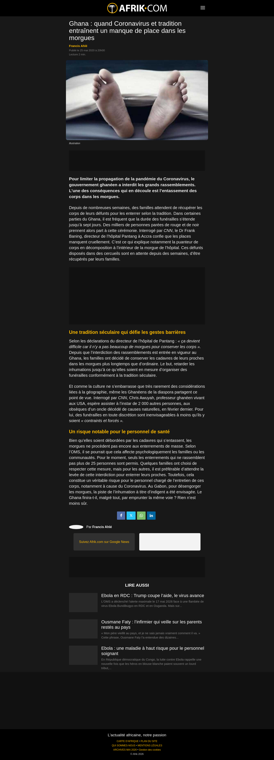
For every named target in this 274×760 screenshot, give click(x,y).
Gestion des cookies (150, 749)
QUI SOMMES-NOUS (124, 745)
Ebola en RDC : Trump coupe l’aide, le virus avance (152, 595)
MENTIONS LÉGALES (150, 745)
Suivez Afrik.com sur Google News (104, 542)
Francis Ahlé (78, 46)
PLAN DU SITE (149, 741)
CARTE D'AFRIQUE (127, 741)
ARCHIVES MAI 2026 (125, 749)
